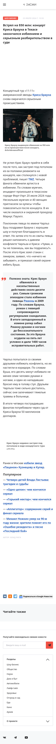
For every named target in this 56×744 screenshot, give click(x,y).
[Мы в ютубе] (26, 737)
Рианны (29, 301)
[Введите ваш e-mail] (24, 645)
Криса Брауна (42, 95)
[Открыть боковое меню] (4, 5)
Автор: (12, 537)
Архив (10, 711)
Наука (10, 674)
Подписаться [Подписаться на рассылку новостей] (49, 645)
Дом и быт (12, 678)
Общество (12, 669)
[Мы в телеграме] (15, 737)
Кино (9, 707)
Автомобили (13, 683)
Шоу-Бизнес (10, 18)
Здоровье (11, 693)
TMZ (31, 179)
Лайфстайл (12, 688)
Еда (8, 702)
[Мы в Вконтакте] (4, 737)
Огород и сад (13, 697)
